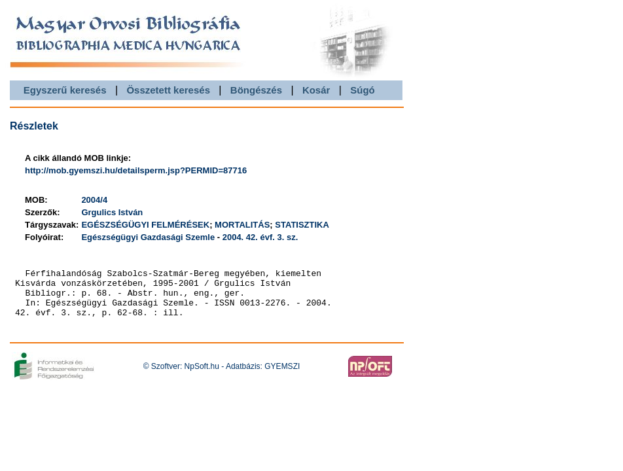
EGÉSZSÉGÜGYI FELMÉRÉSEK (145, 225)
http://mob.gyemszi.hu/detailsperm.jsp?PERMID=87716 (136, 170)
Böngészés (256, 90)
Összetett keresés (168, 90)
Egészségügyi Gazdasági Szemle (148, 237)
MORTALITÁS (242, 225)
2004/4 (94, 200)
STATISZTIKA (302, 225)
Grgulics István (112, 212)
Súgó (362, 90)
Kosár (316, 90)
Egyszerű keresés (65, 90)
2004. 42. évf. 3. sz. (260, 237)
